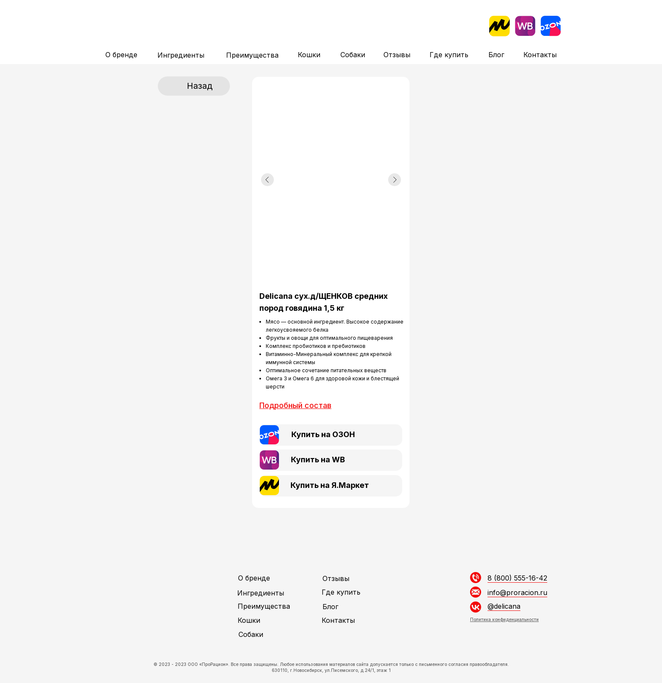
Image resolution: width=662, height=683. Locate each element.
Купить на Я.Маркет (329, 485)
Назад (199, 86)
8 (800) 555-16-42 (517, 578)
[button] (295, 405)
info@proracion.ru (517, 592)
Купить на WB (318, 459)
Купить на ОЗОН (323, 434)
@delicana (504, 606)
